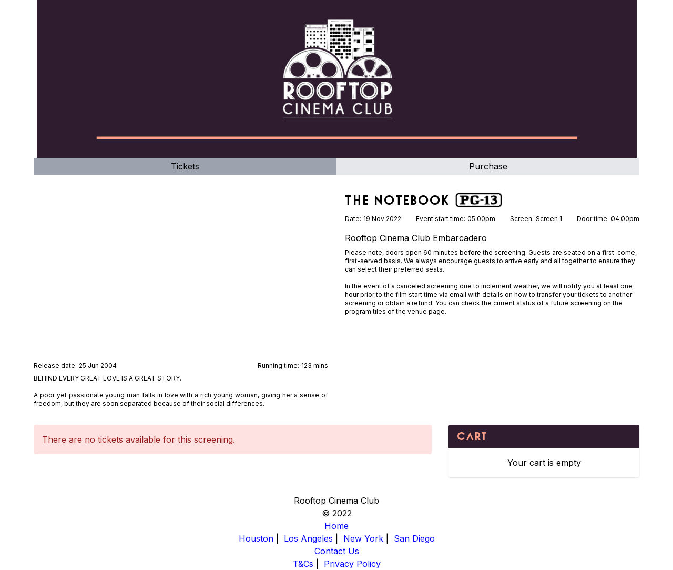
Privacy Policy (352, 563)
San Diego (414, 538)
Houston (256, 538)
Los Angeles (308, 538)
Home (336, 526)
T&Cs (303, 563)
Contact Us (336, 551)
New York (363, 538)
